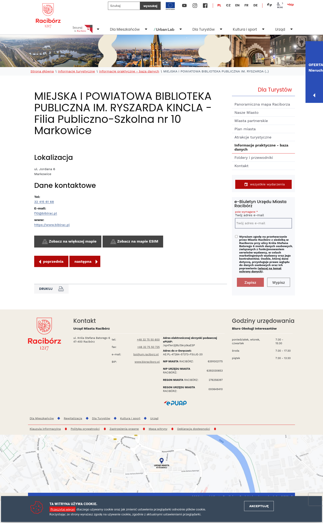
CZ (228, 5)
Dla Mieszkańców (125, 29)
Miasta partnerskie (251, 121)
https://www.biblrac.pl (52, 225)
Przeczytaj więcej (62, 509)
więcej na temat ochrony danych (260, 270)
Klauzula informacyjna (45, 428)
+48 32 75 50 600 (148, 339)
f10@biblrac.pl (45, 213)
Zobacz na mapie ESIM (134, 242)
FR (246, 5)
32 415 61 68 (44, 202)
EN (237, 5)
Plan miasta (245, 129)
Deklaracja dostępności (193, 428)
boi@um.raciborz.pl (146, 354)
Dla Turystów (203, 29)
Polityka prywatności (85, 428)
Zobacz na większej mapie (68, 242)
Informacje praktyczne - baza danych (129, 71)
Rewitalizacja (73, 418)
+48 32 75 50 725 (148, 347)
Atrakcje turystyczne (253, 137)
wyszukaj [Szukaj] (150, 6)
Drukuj (51, 289)
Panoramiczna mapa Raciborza (262, 104)
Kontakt (241, 166)
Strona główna (42, 71)
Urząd (280, 29)
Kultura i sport (245, 29)
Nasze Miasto (246, 112)
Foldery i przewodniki (253, 157)
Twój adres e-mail (263, 214)
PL (219, 5)
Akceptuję (259, 506)
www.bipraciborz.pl (147, 361)
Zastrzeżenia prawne (124, 428)
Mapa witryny (158, 428)
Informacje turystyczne (76, 71)
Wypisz (278, 282)
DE (255, 5)
